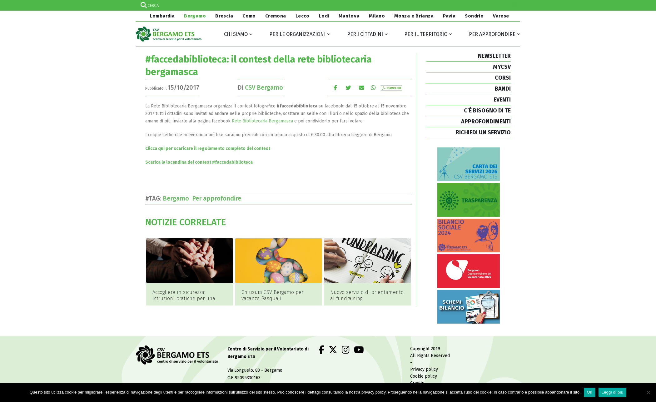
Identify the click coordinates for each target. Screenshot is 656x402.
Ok (589, 392)
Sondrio (474, 16)
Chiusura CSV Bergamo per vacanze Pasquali (272, 295)
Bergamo (195, 16)
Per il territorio (425, 34)
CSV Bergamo (264, 87)
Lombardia (161, 16)
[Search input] (327, 5)
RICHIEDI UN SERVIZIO (483, 132)
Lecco (303, 16)
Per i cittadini (365, 34)
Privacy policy (424, 367)
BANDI (503, 88)
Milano (377, 16)
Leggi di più (613, 392)
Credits (417, 381)
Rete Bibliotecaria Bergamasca (262, 121)
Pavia (449, 16)
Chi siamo (236, 34)
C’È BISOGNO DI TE (487, 110)
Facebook (335, 88)
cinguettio (348, 88)
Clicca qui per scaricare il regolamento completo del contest (207, 148)
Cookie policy (423, 374)
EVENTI (502, 99)
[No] (648, 392)
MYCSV (502, 66)
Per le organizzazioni (297, 34)
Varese (501, 16)
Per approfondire (492, 34)
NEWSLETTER (494, 55)
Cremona (275, 16)
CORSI (503, 77)
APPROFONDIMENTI (486, 121)
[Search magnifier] (514, 5)
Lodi (324, 16)
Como (249, 16)
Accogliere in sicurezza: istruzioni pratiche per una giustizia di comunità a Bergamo (183, 301)
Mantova (349, 16)
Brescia (224, 16)
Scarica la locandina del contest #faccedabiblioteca (199, 162)
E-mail (361, 88)
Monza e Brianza (414, 16)
